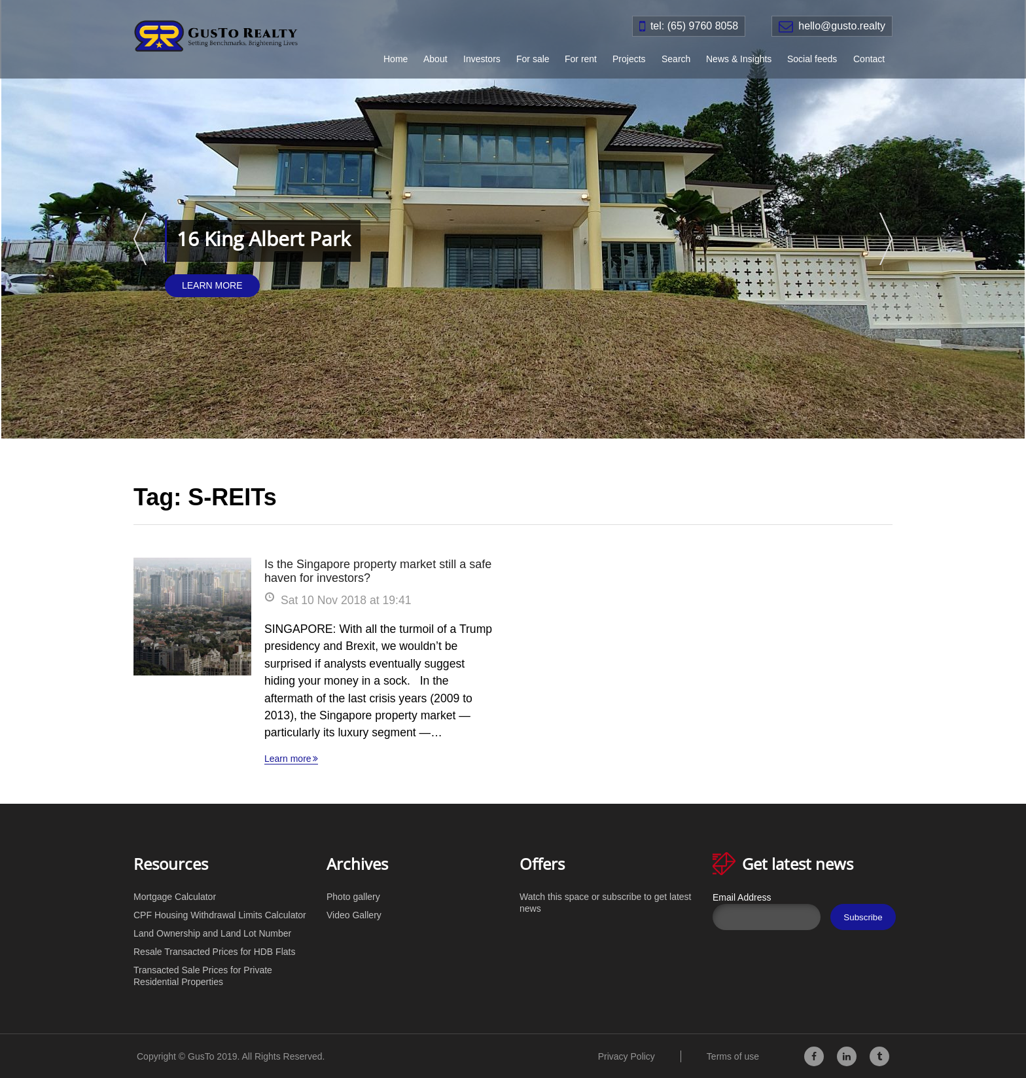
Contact (869, 59)
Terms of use (733, 1056)
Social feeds (812, 59)
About (435, 59)
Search (676, 59)
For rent (581, 59)
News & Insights (738, 59)
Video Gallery (354, 915)
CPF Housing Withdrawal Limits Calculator (219, 915)
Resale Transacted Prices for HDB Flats (214, 951)
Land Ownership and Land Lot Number (212, 933)
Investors (482, 59)
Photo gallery (353, 896)
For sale (533, 59)
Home (395, 59)
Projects (629, 59)
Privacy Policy (626, 1056)
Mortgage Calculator (174, 896)
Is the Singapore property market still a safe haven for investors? (377, 571)
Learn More (212, 285)
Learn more (287, 758)
